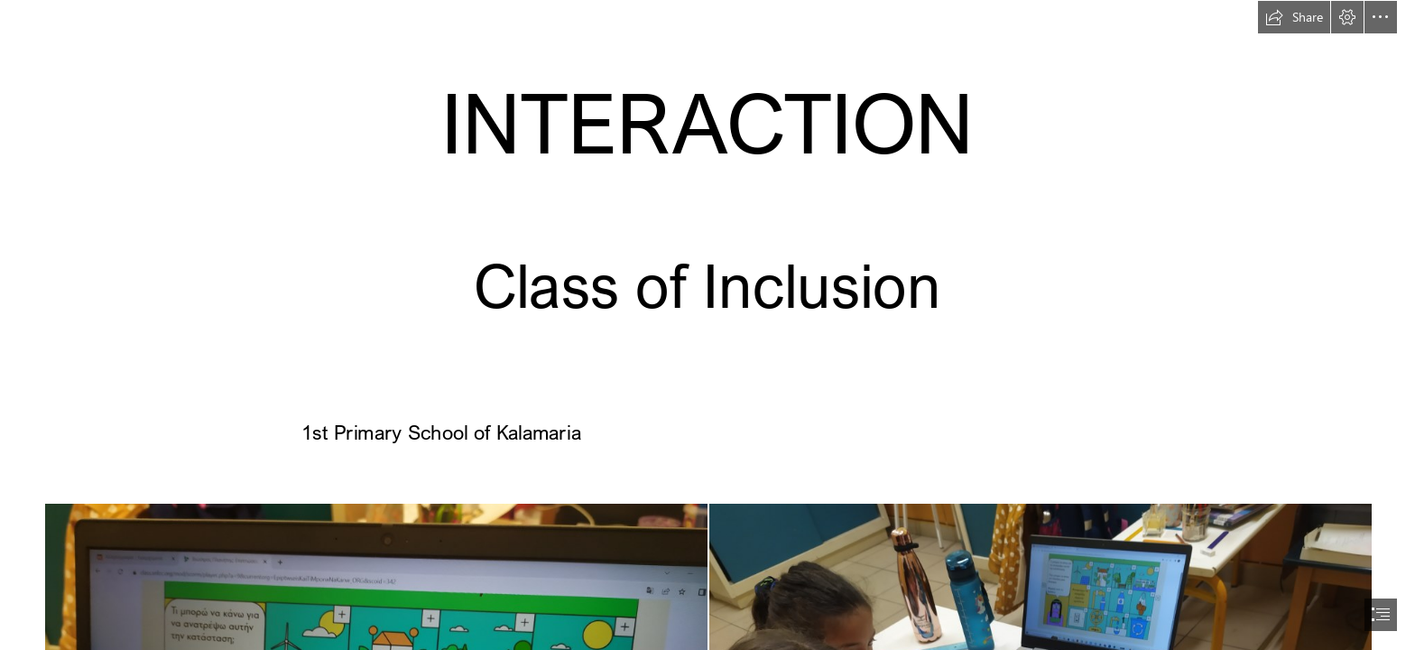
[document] (707, 325)
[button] (1294, 17)
